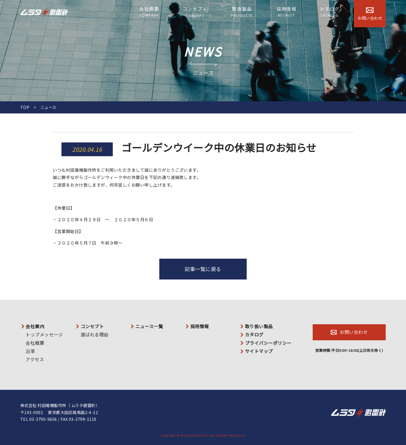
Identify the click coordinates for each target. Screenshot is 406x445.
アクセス (35, 359)
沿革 (30, 351)
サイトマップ (259, 351)
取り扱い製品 (259, 326)
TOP (24, 107)
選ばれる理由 (95, 334)
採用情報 (286, 12)
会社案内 (35, 326)
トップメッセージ (44, 334)
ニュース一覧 (149, 326)
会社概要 (149, 12)
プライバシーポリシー (268, 343)
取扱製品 (242, 12)
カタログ (329, 12)
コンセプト (195, 12)
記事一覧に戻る (203, 268)
